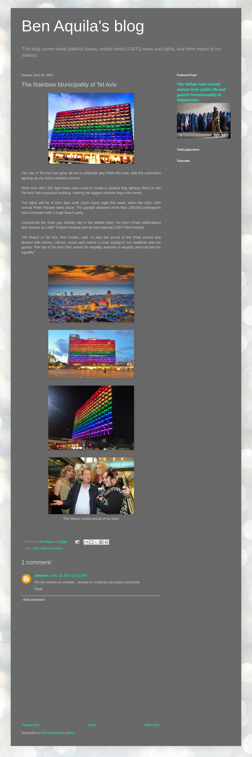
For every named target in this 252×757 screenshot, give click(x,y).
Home (92, 725)
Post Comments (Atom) (58, 733)
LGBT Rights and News (47, 548)
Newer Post (31, 725)
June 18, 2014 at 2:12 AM (68, 575)
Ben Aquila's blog (82, 26)
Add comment (34, 600)
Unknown (41, 575)
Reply (38, 589)
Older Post (152, 725)
